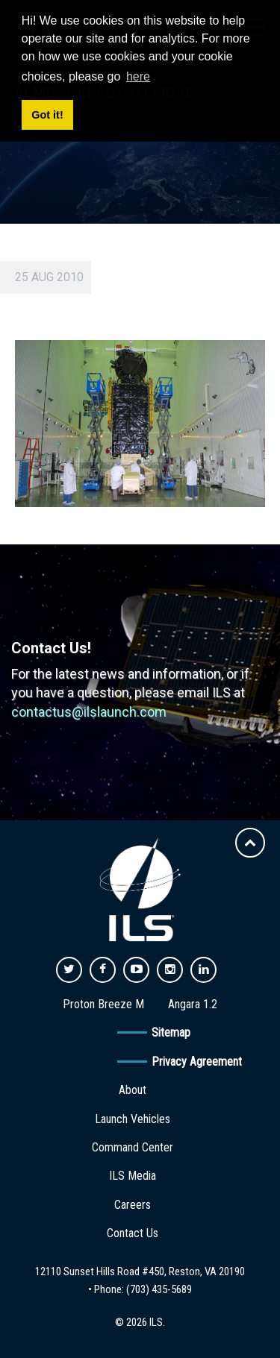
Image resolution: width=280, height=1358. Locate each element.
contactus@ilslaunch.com (89, 712)
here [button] (138, 76)
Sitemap (171, 1032)
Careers (132, 1205)
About (132, 1090)
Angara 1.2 (192, 1004)
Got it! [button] (47, 115)
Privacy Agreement (197, 1061)
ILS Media (132, 1176)
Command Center (132, 1147)
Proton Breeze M (103, 1004)
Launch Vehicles (132, 1119)
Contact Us (132, 1233)
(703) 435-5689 (159, 1289)
